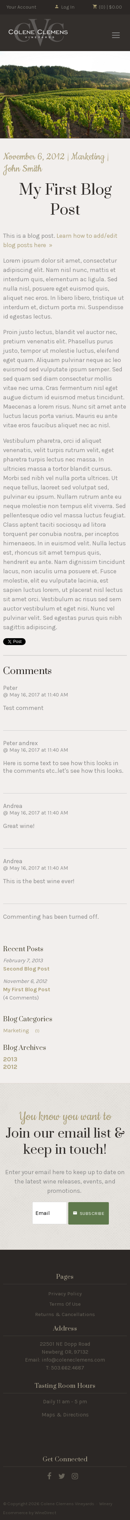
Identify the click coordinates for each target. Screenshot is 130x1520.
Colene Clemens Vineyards (38, 33)
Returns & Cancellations (65, 1314)
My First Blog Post (26, 989)
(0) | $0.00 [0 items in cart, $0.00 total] (107, 7)
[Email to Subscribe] (49, 1213)
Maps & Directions (65, 1415)
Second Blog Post (26, 968)
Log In (64, 7)
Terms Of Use (65, 1304)
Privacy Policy (65, 1293)
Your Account (21, 7)
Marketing (23, 1030)
